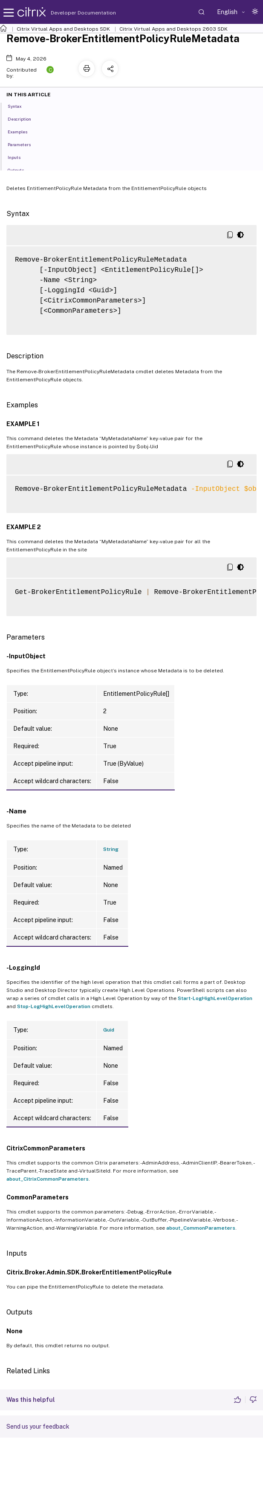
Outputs (20, 170)
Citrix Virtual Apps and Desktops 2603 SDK (173, 29)
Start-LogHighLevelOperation (215, 998)
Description (24, 118)
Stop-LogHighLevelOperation (53, 1006)
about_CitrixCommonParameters (47, 1179)
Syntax (19, 106)
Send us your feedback (37, 1426)
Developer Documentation (70, 13)
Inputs (19, 157)
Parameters (24, 144)
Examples (22, 131)
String (110, 849)
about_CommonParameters (200, 1228)
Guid (108, 1030)
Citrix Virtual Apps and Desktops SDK (63, 29)
